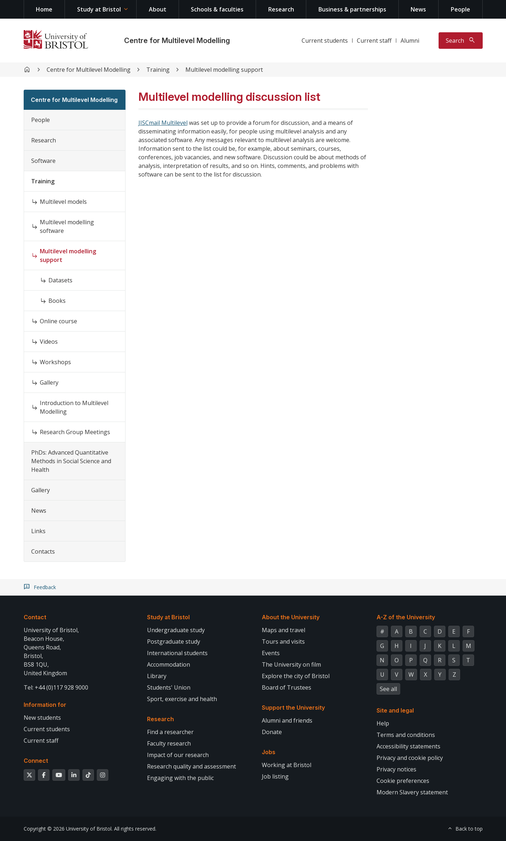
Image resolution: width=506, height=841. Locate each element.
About (157, 9)
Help (383, 723)
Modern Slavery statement (412, 792)
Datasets (60, 280)
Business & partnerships (352, 9)
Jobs (268, 752)
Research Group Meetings (75, 432)
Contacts (43, 551)
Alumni (410, 40)
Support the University (293, 707)
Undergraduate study (176, 630)
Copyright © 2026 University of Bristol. (68, 828)
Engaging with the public (180, 778)
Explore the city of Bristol (296, 676)
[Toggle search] (461, 40)
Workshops (55, 362)
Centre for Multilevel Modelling (177, 40)
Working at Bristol (286, 765)
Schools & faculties (217, 9)
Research (281, 9)
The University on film (291, 664)
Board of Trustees (286, 687)
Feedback (45, 587)
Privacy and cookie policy (410, 758)
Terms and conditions (406, 735)
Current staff (374, 40)
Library (156, 676)
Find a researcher (170, 732)
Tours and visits (283, 641)
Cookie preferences (403, 781)
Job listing (275, 776)
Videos (49, 342)
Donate (272, 732)
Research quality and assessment (191, 766)
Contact (35, 617)
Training (158, 70)
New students (42, 718)
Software (43, 161)
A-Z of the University (406, 617)
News (418, 9)
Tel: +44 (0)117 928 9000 (56, 687)
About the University (291, 617)
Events (271, 653)
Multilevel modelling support (224, 70)
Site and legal (395, 710)
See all (388, 689)
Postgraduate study (173, 641)
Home (44, 9)
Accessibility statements (408, 746)
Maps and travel (283, 630)
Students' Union (168, 687)
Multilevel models (63, 202)
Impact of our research (178, 755)
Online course (58, 321)
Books (57, 301)
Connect (36, 760)
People (460, 9)
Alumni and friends (287, 720)
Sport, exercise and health (182, 699)
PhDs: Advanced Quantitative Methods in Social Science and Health (71, 461)
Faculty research (169, 743)
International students (177, 653)
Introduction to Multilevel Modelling (74, 407)
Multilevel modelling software (67, 226)
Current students (325, 40)
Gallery (49, 382)
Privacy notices (396, 769)
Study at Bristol (99, 9)
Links (38, 531)
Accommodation (168, 664)
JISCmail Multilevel (163, 123)
